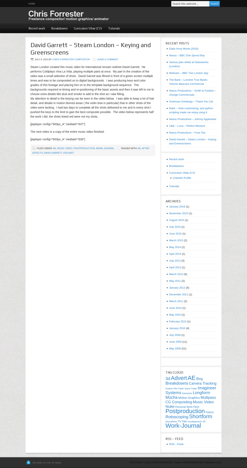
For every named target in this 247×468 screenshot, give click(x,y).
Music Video (64, 148)
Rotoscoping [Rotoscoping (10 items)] (177, 417)
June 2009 (175, 341)
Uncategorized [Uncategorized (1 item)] (195, 421)
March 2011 (176, 301)
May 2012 (175, 280)
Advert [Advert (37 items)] (179, 378)
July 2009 (175, 335)
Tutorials (114, 28)
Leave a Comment (107, 59)
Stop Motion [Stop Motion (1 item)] (171, 421)
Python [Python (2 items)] (209, 412)
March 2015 (176, 240)
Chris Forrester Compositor (71, 59)
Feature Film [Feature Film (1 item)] (172, 388)
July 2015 (175, 226)
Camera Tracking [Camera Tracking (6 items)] (203, 383)
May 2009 (175, 348)
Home (31, 3)
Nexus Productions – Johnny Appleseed (192, 119)
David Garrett (53, 153)
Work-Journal (105, 148)
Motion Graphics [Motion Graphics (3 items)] (189, 397)
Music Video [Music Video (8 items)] (203, 402)
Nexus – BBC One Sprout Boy (187, 55)
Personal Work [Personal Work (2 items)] (184, 406)
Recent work (36, 28)
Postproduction (84, 148)
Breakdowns (59, 28)
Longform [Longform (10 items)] (201, 392)
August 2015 (176, 220)
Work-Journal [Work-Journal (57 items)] (183, 425)
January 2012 (177, 287)
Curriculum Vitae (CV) (88, 28)
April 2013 (175, 267)
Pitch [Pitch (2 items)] (196, 406)
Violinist (68, 153)
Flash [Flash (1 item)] (181, 388)
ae (139, 148)
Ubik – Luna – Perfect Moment (187, 125)
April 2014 (175, 253)
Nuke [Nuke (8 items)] (170, 406)
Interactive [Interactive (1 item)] (187, 393)
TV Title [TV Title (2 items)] (182, 421)
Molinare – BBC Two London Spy (188, 73)
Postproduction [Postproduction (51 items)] (185, 411)
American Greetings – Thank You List (191, 101)
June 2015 (175, 233)
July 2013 (175, 260)
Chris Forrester (75, 15)
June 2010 (175, 307)
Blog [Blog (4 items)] (199, 379)
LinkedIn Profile (182, 177)
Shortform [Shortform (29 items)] (200, 416)
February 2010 (178, 321)
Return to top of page (47, 462)
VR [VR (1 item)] (203, 421)
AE (54, 148)
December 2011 (178, 294)
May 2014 (175, 247)
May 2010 (175, 314)
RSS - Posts (176, 444)
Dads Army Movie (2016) (184, 48)
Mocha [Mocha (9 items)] (172, 397)
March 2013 (176, 274)
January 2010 (177, 328)
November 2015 (178, 213)
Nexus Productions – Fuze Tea (187, 132)
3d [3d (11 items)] (168, 378)
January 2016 (177, 206)
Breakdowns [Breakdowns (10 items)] (177, 383)
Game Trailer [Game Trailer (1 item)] (191, 388)
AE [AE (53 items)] (192, 378)
